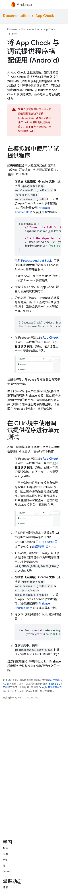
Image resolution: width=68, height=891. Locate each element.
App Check (44, 15)
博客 (5, 887)
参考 (5, 854)
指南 (5, 848)
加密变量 (39, 547)
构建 (14, 33)
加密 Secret (46, 542)
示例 (5, 859)
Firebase (12, 29)
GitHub (7, 871)
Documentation (16, 15)
